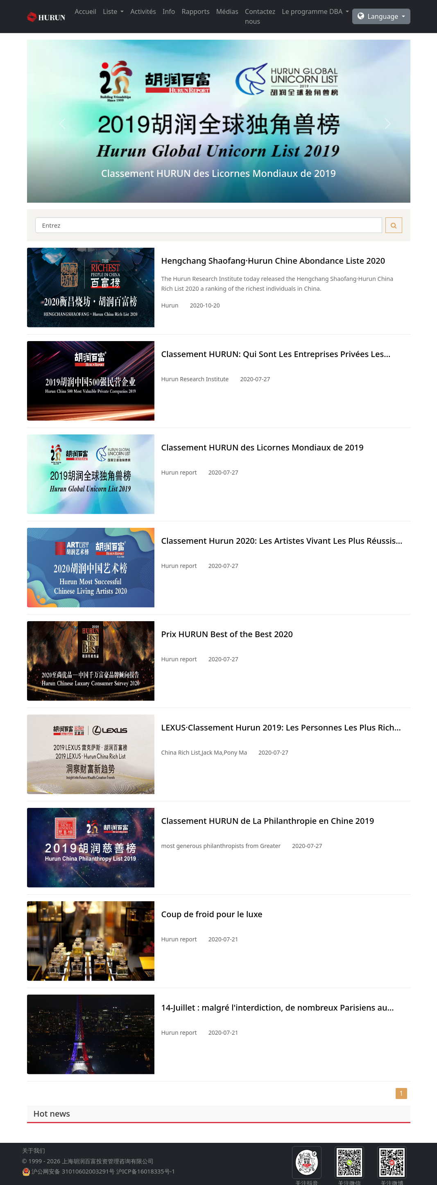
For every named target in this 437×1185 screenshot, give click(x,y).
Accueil (86, 11)
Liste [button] (111, 11)
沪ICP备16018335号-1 (145, 1178)
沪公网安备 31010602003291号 (73, 1178)
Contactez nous (260, 16)
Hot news (52, 1113)
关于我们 (33, 1157)
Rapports (196, 11)
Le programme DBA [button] (313, 11)
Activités (143, 11)
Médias (227, 11)
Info (169, 11)
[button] (55, 121)
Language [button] (379, 16)
